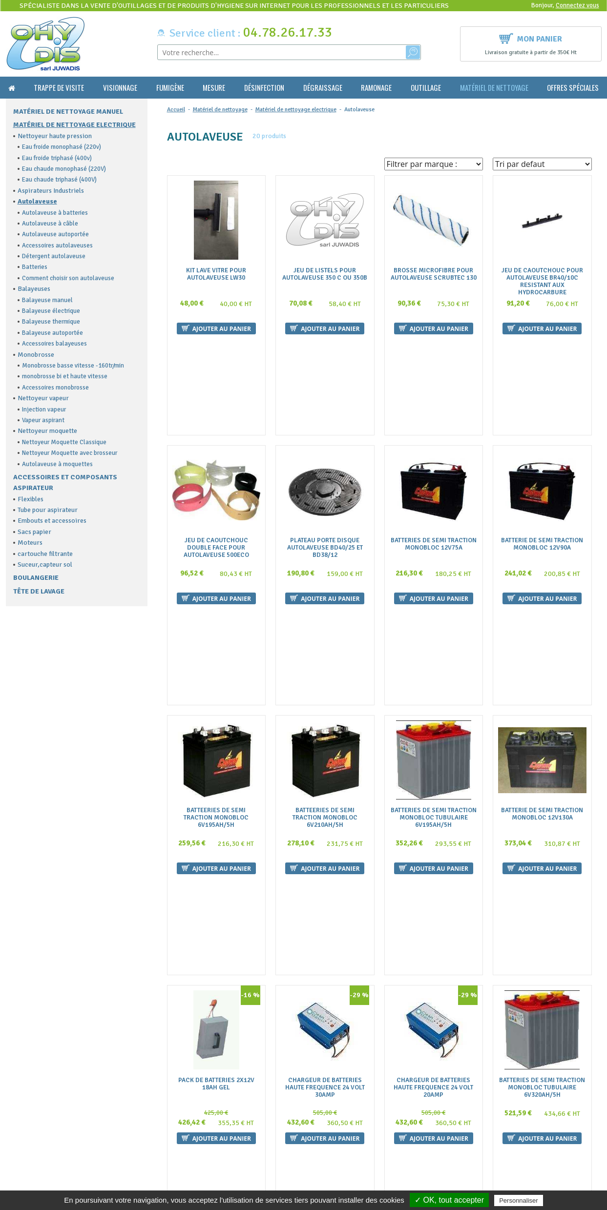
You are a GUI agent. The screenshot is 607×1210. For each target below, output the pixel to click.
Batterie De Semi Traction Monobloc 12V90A (542, 456)
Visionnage (120, 87)
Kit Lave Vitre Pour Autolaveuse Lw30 (216, 274)
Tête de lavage (38, 591)
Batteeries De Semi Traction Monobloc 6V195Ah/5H (216, 641)
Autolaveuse (37, 201)
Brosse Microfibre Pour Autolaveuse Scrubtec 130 (434, 274)
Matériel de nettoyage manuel (68, 111)
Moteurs (30, 542)
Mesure (214, 87)
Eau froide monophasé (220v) (61, 147)
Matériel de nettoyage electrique (74, 125)
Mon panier (530, 37)
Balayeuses (34, 289)
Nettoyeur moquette (47, 431)
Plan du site (179, 1170)
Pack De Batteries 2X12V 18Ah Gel (216, 819)
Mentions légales (186, 1160)
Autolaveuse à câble (50, 223)
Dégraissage (322, 87)
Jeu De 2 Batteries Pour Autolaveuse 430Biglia (216, 1000)
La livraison (179, 1151)
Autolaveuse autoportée (55, 234)
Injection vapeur (44, 409)
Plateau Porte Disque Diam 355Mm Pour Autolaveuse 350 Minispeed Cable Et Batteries (433, 1008)
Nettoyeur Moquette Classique (64, 442)
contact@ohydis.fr (35, 1140)
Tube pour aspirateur (48, 510)
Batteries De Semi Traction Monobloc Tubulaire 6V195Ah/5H (434, 641)
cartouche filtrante (45, 554)
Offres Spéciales (573, 87)
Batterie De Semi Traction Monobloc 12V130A (542, 637)
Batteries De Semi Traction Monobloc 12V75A (434, 456)
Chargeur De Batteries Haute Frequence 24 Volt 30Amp (325, 823)
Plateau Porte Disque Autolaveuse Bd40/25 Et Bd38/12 (325, 460)
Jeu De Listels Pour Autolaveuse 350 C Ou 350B (324, 274)
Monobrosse (36, 354)
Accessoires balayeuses (54, 344)
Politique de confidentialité (201, 1179)
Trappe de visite (59, 87)
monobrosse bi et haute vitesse (64, 376)
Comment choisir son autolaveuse (68, 278)
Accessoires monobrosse (55, 387)
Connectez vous (577, 5)
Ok (566, 1131)
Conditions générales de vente (205, 1132)
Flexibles (30, 499)
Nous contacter (185, 1141)
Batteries (34, 267)
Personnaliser (518, 1200)
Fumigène (170, 87)
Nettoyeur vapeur (43, 398)
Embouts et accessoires (52, 520)
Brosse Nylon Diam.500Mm (324, 997)
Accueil (176, 109)
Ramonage (376, 87)
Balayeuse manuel (47, 300)
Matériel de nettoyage (494, 87)
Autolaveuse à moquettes (57, 464)
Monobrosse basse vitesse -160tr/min (73, 365)
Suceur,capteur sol (45, 564)
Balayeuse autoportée (52, 333)
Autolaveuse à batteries (55, 213)
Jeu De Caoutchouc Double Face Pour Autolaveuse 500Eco (216, 460)
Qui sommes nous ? (189, 1112)
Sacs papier (34, 532)
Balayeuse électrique (51, 311)
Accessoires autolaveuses (57, 245)
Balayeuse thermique (51, 322)
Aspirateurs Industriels (51, 190)
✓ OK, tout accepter (449, 1200)
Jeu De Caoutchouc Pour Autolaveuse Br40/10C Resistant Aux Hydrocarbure (542, 281)
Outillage (426, 87)
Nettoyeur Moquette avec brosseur (69, 453)
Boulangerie (36, 578)
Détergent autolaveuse (53, 256)
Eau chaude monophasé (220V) (64, 169)
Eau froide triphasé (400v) (57, 158)
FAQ (168, 1122)
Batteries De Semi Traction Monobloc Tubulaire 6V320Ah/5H (542, 823)
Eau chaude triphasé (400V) (59, 180)
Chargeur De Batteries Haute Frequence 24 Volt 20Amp (433, 823)
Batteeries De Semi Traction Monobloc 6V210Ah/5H (325, 641)
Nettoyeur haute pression (55, 136)
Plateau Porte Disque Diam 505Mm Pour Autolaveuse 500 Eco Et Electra (542, 1004)
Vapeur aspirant (43, 420)
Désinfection (264, 87)
